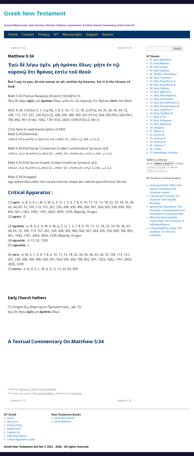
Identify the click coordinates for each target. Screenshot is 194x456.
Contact (28, 34)
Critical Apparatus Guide (21, 439)
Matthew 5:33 (16, 48)
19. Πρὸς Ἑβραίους (160, 124)
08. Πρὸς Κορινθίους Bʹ (163, 84)
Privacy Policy (14, 425)
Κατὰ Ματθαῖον (48, 389)
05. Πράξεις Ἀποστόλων (163, 74)
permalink (76, 393)
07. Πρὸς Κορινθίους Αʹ (163, 81)
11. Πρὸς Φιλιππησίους (163, 95)
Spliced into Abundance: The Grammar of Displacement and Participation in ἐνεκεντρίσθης (167, 210)
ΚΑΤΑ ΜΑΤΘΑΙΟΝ (64, 418)
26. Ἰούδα (155, 149)
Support (92, 34)
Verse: (174, 167)
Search (107, 34)
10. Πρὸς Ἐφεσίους (160, 92)
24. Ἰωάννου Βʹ (158, 142)
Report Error (14, 428)
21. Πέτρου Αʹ (157, 131)
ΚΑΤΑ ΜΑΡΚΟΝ (63, 421)
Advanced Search (17, 436)
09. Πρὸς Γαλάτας (159, 88)
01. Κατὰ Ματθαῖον (44, 393)
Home (13, 34)
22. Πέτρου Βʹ (157, 134)
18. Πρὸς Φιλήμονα (160, 120)
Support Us (13, 432)
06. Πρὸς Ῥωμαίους (160, 77)
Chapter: (179, 163)
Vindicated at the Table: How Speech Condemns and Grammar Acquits (166, 189)
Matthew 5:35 (126, 48)
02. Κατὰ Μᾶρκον (159, 63)
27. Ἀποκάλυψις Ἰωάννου (164, 152)
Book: (149, 163)
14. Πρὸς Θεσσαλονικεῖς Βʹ (165, 106)
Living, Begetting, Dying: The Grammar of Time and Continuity (166, 231)
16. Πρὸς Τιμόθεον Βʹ (161, 113)
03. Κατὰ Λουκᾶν (159, 67)
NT (56, 34)
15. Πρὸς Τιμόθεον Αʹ (161, 109)
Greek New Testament (35, 13)
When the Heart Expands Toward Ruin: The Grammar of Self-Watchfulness (167, 221)
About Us (12, 421)
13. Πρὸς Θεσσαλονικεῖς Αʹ (165, 102)
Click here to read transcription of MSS (37, 129)
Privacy (44, 34)
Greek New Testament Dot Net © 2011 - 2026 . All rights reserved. (46, 446)
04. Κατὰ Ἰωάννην (159, 70)
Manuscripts (72, 34)
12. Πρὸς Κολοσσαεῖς (162, 99)
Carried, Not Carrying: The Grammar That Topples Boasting (164, 199)
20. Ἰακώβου (157, 127)
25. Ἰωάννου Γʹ (158, 145)
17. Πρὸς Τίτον (158, 117)
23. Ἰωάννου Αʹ (158, 138)
